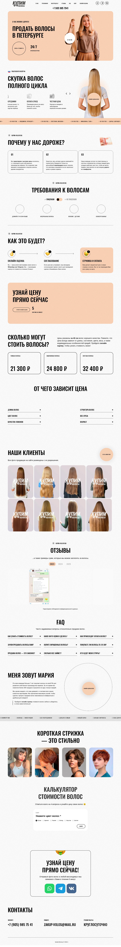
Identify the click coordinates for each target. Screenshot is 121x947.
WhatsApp (11, 267)
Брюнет (45, 820)
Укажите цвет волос (48, 816)
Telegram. (20, 267)
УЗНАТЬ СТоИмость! (19, 48)
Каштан (67, 820)
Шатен (75, 820)
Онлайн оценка (84, 3)
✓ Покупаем (49, 199)
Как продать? (54, 3)
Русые (38, 820)
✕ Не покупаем (70, 199)
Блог (75, 3)
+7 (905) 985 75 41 (20, 924)
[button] (66, 93)
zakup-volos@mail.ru (60, 924)
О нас (37, 3)
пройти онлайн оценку (22, 309)
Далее (81, 826)
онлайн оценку (27, 702)
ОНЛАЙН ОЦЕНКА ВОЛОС (94, 99)
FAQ (70, 3)
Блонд (60, 820)
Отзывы (64, 3)
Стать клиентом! (106, 454)
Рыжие (53, 820)
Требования (45, 3)
